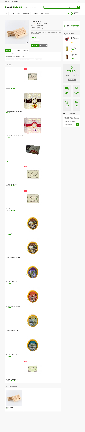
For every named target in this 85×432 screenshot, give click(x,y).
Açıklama (8, 50)
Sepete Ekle (35, 45)
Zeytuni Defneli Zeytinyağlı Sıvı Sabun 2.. (74, 55)
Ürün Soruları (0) (16, 50)
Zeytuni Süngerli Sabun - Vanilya (13, 330)
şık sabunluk (31, 59)
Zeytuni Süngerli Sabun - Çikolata (13, 233)
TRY (79, 1)
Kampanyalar (26, 13)
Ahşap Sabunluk (10, 59)
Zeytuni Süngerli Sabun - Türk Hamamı (14, 354)
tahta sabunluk (18, 59)
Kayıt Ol (16, 1)
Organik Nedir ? (35, 13)
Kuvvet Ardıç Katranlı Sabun (12, 160)
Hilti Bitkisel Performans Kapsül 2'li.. (75, 38)
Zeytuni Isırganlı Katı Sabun (11, 208)
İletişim (47, 13)
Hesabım (18, 13)
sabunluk (25, 59)
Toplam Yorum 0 (39, 23)
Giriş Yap (11, 1)
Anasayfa (12, 13)
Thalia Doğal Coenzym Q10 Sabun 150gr (14, 135)
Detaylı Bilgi (71, 79)
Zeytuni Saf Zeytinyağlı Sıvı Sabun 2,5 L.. (74, 47)
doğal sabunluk (38, 59)
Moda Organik (40, 25)
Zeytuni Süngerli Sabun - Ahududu (13, 306)
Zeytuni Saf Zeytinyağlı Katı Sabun (13, 87)
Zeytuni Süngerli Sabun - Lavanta (13, 281)
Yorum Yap (45, 23)
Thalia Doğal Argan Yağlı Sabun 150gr (14, 111)
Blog (42, 13)
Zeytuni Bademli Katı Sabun (12, 379)
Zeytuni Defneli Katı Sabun (11, 184)
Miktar (32, 40)
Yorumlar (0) (25, 50)
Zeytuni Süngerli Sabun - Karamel (13, 257)
